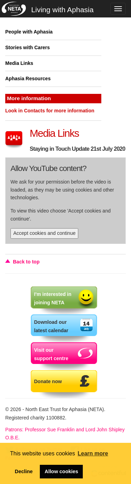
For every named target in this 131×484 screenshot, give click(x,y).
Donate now (48, 381)
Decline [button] (23, 471)
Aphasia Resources (28, 78)
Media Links (19, 63)
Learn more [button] (93, 453)
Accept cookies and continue (44, 233)
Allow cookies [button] (61, 471)
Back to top (26, 262)
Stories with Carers (27, 47)
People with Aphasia (29, 32)
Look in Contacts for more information (49, 110)
